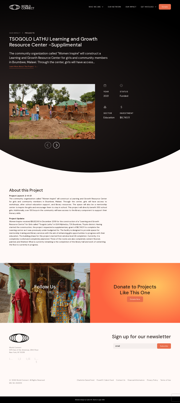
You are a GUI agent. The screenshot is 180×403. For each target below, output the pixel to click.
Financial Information (136, 380)
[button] (56, 145)
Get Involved (147, 7)
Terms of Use (165, 380)
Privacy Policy (152, 380)
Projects (29, 33)
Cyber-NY (89, 399)
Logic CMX (101, 399)
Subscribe (164, 346)
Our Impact (131, 7)
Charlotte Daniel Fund (85, 380)
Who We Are (95, 7)
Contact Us (120, 380)
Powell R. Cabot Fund (105, 380)
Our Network (114, 7)
